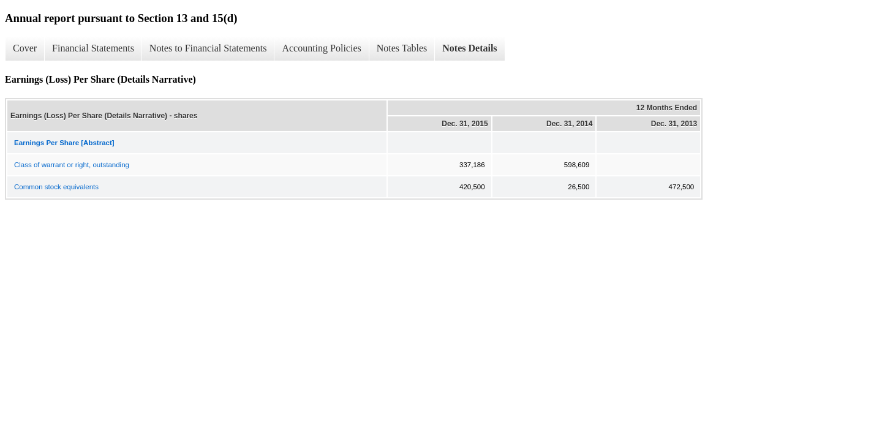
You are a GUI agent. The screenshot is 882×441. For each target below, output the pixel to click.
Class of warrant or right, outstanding (71, 164)
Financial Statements (93, 48)
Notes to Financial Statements (208, 48)
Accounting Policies (321, 48)
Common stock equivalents (56, 186)
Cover (25, 48)
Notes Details (469, 48)
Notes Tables (402, 48)
